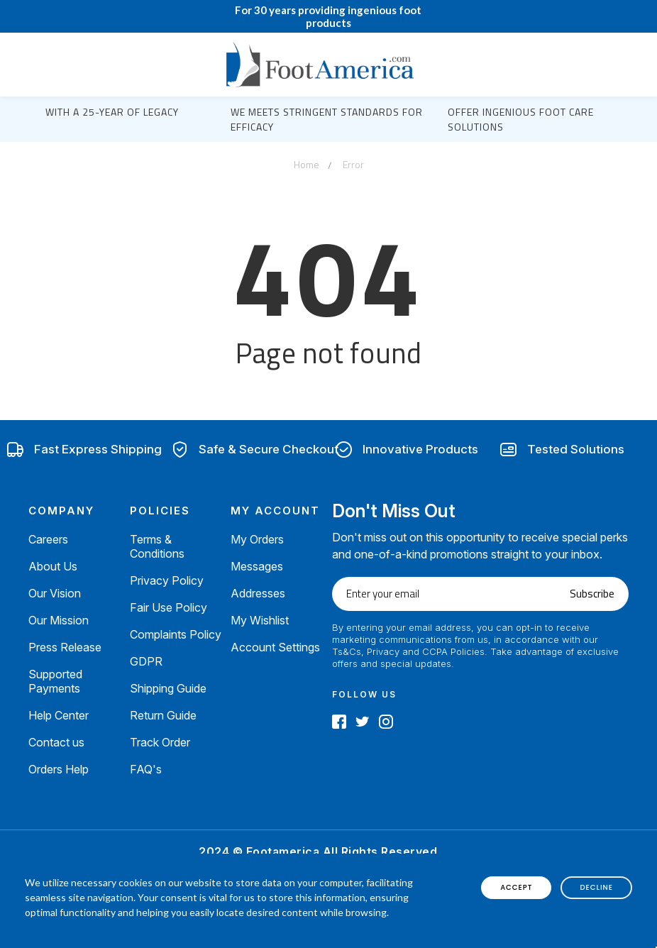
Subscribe (592, 593)
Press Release (64, 647)
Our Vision (54, 593)
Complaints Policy (175, 634)
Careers (48, 539)
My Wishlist (260, 620)
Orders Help (58, 769)
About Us (52, 566)
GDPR (146, 661)
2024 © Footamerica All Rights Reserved (318, 851)
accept (516, 887)
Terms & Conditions (157, 546)
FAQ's (146, 769)
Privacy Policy (167, 580)
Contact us (56, 742)
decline (596, 887)
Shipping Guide (168, 688)
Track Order (160, 742)
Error (353, 164)
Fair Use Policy (168, 607)
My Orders (257, 539)
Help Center (58, 715)
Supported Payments (55, 681)
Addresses (258, 593)
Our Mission (58, 620)
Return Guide (163, 715)
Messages (257, 566)
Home (306, 164)
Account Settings (275, 647)
